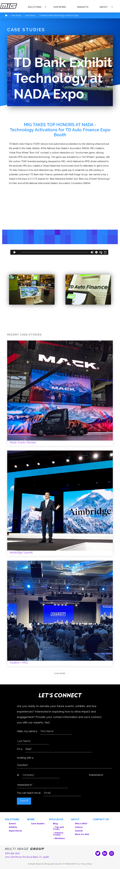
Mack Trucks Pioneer (60, 393)
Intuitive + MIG (60, 613)
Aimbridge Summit (60, 503)
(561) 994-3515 (12, 853)
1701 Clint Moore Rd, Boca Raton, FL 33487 (27, 857)
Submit (24, 800)
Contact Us (101, 819)
